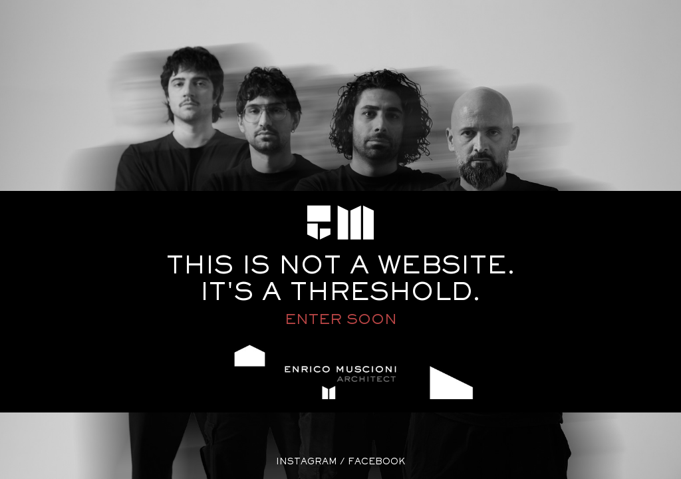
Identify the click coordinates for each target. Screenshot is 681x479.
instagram (306, 462)
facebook (376, 462)
